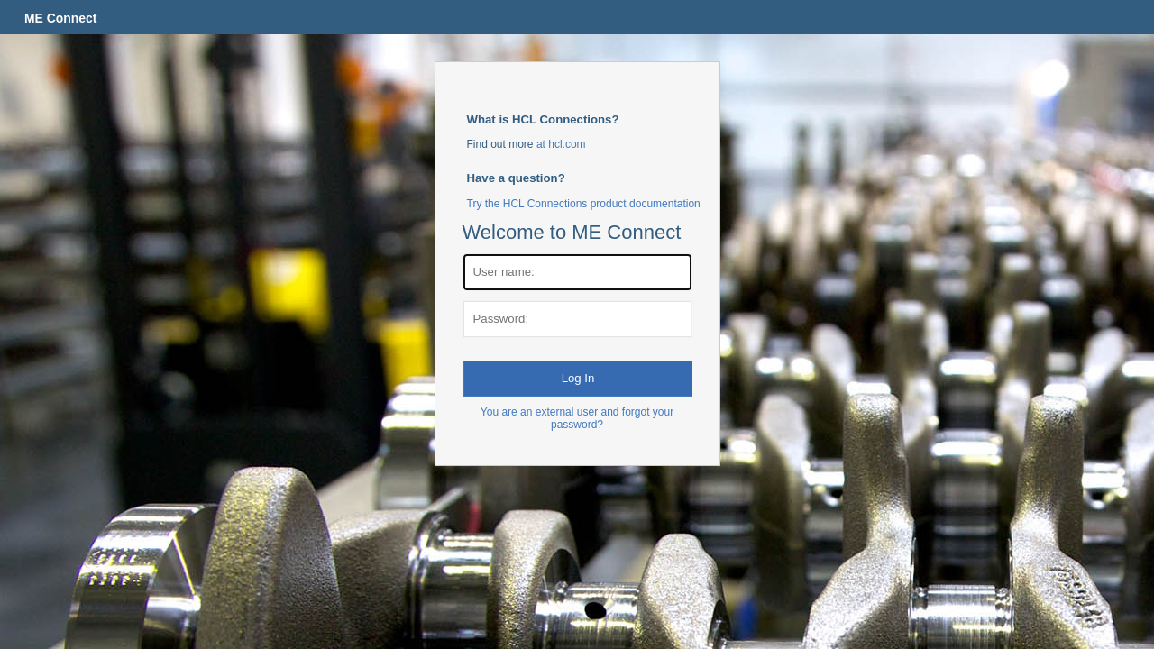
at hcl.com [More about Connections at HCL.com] (561, 144)
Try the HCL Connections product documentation (584, 203)
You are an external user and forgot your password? (577, 418)
